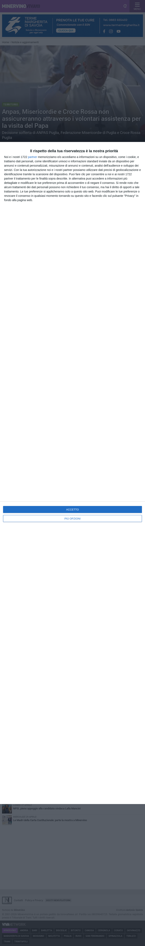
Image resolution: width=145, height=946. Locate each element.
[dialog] (72, 473)
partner (32, 157)
